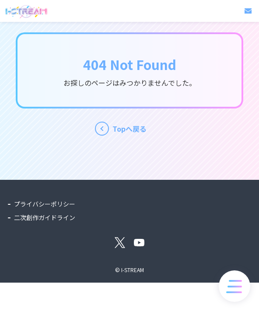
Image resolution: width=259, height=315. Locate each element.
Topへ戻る (129, 128)
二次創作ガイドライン (44, 217)
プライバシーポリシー (44, 204)
